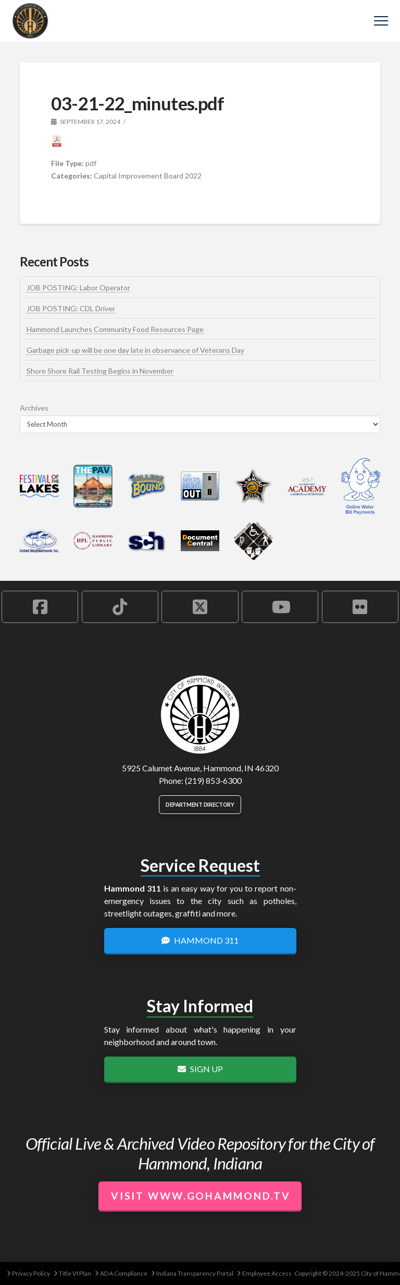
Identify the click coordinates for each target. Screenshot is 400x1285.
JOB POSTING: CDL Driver (71, 308)
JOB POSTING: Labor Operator (78, 287)
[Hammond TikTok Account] (120, 607)
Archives (34, 407)
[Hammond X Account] (199, 607)
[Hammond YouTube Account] (280, 607)
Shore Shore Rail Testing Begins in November (100, 370)
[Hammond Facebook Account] (40, 607)
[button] (381, 21)
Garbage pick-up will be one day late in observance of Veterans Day (135, 350)
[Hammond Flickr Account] (360, 607)
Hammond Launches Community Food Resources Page (115, 329)
